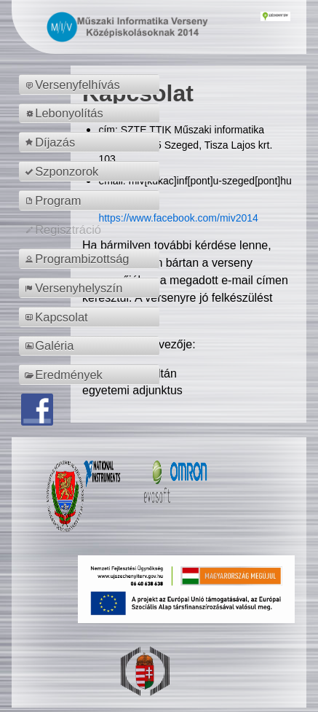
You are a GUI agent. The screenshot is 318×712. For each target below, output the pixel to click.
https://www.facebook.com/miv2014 (178, 218)
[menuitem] (91, 84)
